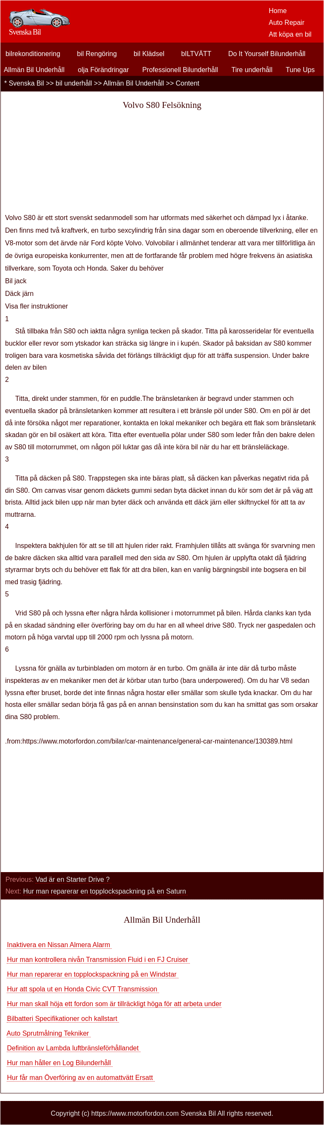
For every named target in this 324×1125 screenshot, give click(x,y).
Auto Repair (287, 22)
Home (278, 10)
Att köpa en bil (290, 34)
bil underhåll (74, 83)
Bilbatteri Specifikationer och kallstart (63, 1018)
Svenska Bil (26, 83)
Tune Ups (300, 69)
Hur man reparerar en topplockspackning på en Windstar (92, 974)
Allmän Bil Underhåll (34, 69)
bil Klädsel (149, 53)
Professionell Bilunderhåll (180, 69)
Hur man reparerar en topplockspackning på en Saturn (105, 891)
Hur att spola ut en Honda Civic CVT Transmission (83, 989)
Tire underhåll (251, 69)
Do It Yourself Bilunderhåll (266, 53)
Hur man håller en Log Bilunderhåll (60, 1062)
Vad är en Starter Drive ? (73, 879)
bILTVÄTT (196, 53)
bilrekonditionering (32, 53)
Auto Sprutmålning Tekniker (49, 1033)
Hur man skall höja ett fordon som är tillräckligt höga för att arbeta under (114, 1003)
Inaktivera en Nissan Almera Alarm (59, 944)
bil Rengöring (97, 53)
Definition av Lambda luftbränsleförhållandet (73, 1048)
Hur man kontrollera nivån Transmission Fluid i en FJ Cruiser (98, 959)
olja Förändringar (103, 69)
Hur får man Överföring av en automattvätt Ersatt (80, 1077)
